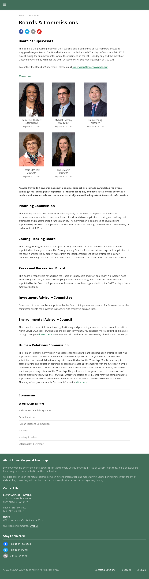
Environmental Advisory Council (36, 410)
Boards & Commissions (31, 403)
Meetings (23, 430)
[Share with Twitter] (27, 31)
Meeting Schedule (28, 437)
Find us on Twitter (19, 549)
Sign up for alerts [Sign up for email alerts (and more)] (18, 555)
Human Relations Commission (34, 423)
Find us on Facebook (20, 543)
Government (33, 15)
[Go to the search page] (144, 5)
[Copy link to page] (39, 31)
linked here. (46, 334)
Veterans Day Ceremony (31, 443)
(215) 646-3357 (15, 510)
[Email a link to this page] (33, 31)
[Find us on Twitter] (5, 550)
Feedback (126, 569)
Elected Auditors (27, 417)
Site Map (141, 569)
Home (21, 15)
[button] (4, 5)
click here (81, 382)
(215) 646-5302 (18, 507)
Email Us (34, 525)
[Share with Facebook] (21, 31)
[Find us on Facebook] (5, 544)
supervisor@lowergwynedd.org (90, 66)
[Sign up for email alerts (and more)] (5, 555)
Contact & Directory (105, 569)
